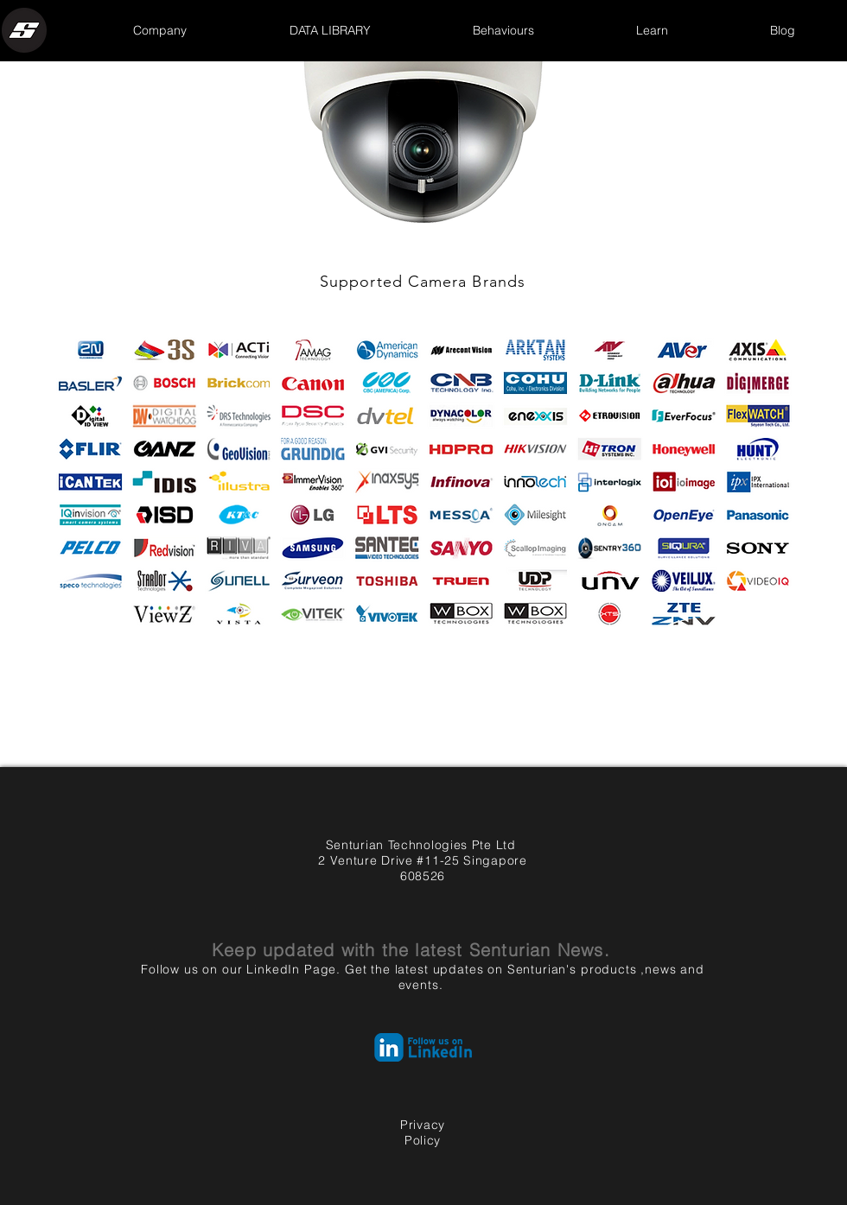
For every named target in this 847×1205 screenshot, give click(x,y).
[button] (159, 30)
